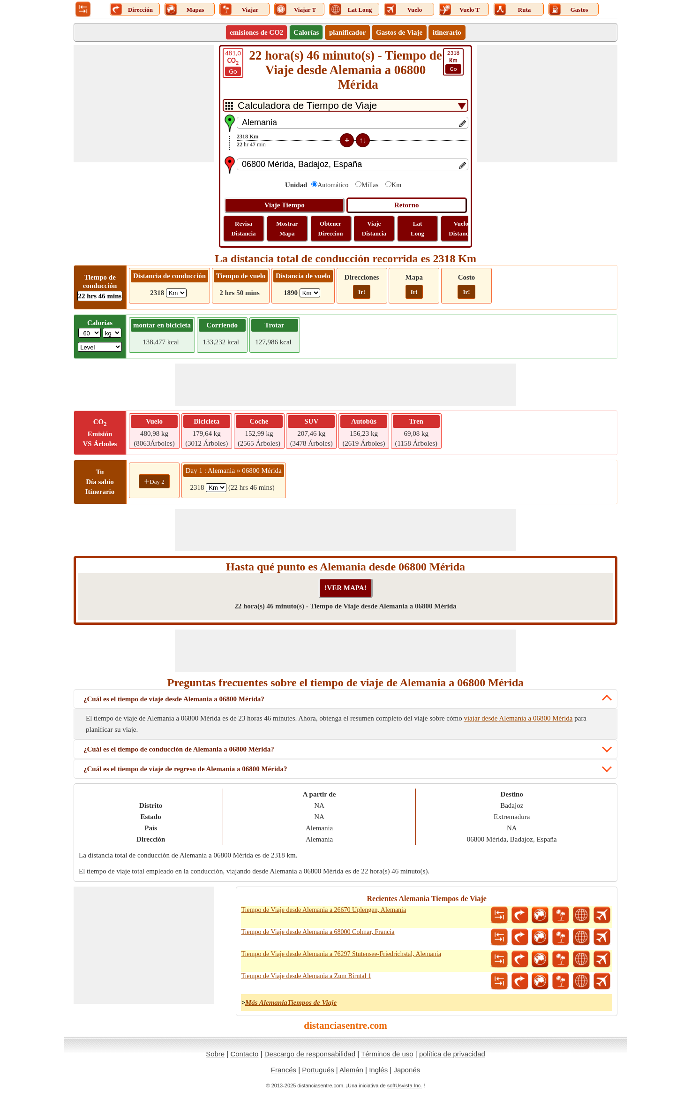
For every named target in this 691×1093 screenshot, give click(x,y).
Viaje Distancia (374, 228)
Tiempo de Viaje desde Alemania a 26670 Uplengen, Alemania (323, 909)
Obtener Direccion (330, 228)
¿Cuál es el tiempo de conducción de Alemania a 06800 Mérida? (178, 749)
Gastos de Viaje (399, 32)
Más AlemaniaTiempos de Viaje (291, 1002)
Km (396, 185)
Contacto (244, 1054)
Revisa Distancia (244, 228)
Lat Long (417, 228)
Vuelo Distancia (461, 228)
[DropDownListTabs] (345, 105)
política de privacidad (452, 1054)
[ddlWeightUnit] (112, 333)
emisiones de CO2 (256, 32)
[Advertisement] (144, 103)
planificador (347, 32)
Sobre (215, 1054)
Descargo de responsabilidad (309, 1054)
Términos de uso (387, 1054)
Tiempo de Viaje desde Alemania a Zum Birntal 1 (306, 975)
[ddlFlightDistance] (310, 292)
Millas (369, 185)
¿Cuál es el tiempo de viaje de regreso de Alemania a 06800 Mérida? (185, 769)
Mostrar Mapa (287, 228)
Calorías (306, 32)
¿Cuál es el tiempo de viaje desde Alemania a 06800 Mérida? (173, 699)
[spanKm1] (216, 487)
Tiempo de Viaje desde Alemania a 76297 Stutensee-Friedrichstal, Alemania (341, 953)
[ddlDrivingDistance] (176, 292)
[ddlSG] (100, 347)
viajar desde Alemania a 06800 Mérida (518, 718)
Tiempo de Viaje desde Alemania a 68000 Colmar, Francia (317, 931)
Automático (332, 185)
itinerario (447, 32)
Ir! (361, 292)
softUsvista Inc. (404, 1085)
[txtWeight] (89, 333)
